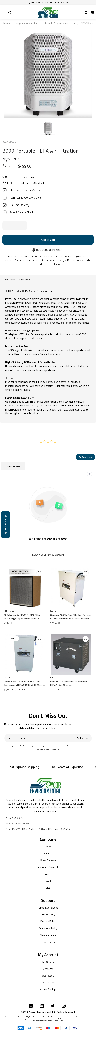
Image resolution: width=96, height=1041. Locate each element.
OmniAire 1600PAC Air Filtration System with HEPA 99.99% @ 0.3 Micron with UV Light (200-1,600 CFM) (70, 616)
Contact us (48, 874)
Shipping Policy (48, 935)
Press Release (48, 860)
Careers (48, 846)
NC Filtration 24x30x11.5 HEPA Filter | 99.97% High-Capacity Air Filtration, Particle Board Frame (22, 616)
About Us (48, 853)
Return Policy (48, 942)
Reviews (5, 525)
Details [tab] (10, 279)
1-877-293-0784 (15, 818)
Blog (48, 887)
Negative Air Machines (27, 23)
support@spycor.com (17, 823)
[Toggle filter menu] (89, 474)
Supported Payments (48, 867)
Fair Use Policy (48, 921)
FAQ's (48, 881)
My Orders (48, 962)
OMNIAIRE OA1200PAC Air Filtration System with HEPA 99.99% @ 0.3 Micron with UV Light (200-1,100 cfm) (24, 683)
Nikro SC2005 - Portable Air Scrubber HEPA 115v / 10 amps (68, 683)
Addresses (48, 975)
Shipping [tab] (24, 279)
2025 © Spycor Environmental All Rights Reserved (48, 1012)
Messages (48, 969)
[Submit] (3, 13)
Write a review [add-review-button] (85, 457)
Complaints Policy (48, 928)
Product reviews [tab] (13, 466)
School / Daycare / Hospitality (60, 23)
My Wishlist (48, 982)
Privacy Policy (48, 914)
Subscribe (82, 738)
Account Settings (48, 989)
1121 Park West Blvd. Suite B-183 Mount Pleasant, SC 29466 (38, 829)
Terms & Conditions (48, 907)
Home (6, 23)
